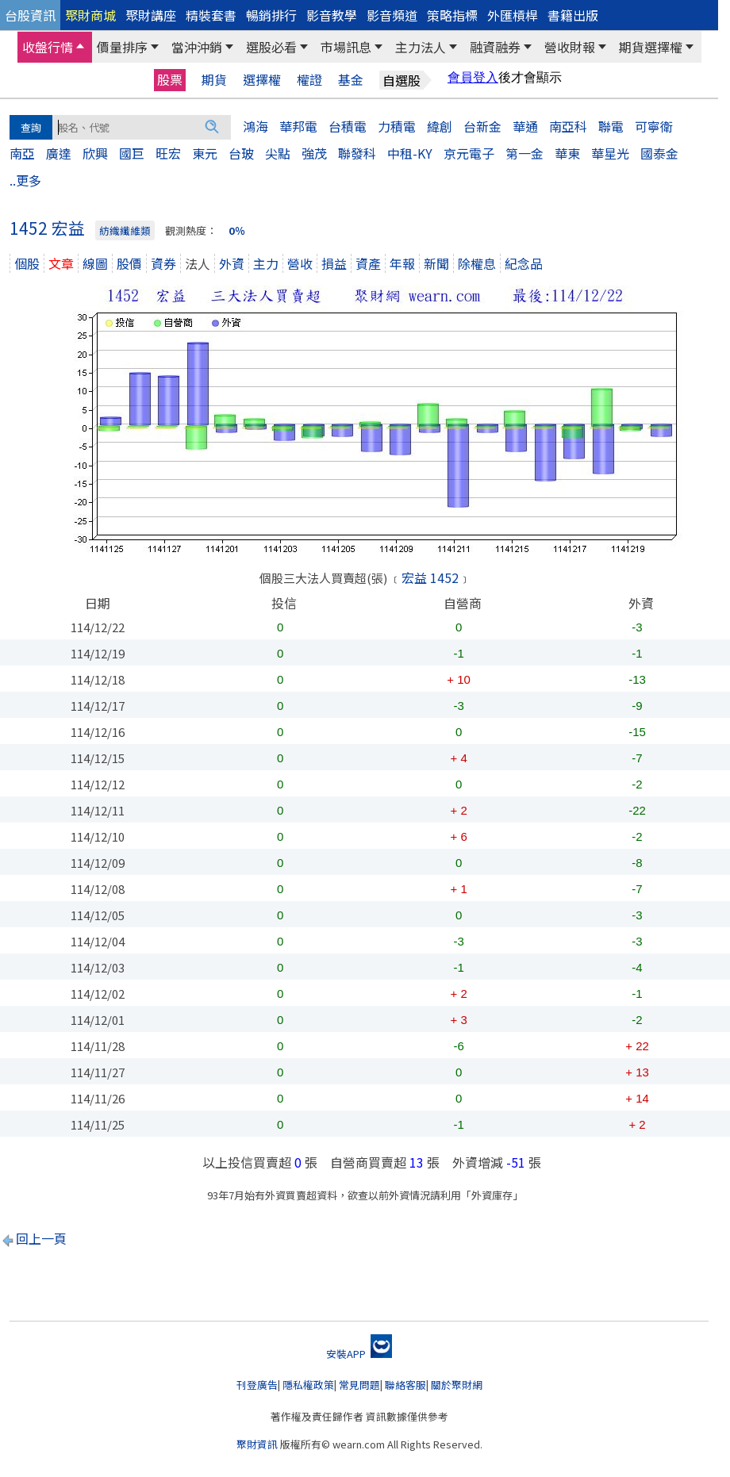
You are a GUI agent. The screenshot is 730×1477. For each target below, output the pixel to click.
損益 (334, 263)
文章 (61, 263)
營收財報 (569, 47)
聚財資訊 (257, 1444)
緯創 (439, 126)
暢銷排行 (271, 15)
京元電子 (469, 153)
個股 (27, 263)
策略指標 (452, 15)
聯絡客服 (405, 1384)
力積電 (397, 126)
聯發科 (357, 153)
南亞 (22, 153)
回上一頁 (41, 1238)
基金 (350, 79)
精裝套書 (211, 15)
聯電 (611, 126)
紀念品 (524, 263)
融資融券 (495, 47)
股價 (129, 263)
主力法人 (420, 47)
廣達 (58, 153)
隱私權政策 (308, 1384)
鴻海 (255, 126)
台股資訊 (30, 15)
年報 (402, 263)
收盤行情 (47, 47)
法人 (197, 263)
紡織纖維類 (125, 230)
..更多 (25, 180)
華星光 (610, 153)
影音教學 (331, 15)
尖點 (277, 153)
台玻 (241, 153)
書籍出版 (573, 15)
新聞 (436, 263)
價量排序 (122, 47)
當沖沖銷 (196, 47)
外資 (231, 263)
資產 (368, 263)
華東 (567, 153)
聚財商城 (90, 15)
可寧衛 (654, 126)
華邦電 (298, 126)
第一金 (524, 153)
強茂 (314, 153)
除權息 (477, 263)
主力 (266, 263)
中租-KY (409, 153)
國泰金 (659, 153)
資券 (163, 263)
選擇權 (262, 79)
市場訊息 (346, 47)
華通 (525, 126)
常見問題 (359, 1384)
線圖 (95, 263)
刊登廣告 (257, 1384)
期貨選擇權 (650, 47)
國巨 (131, 153)
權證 (309, 79)
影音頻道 (392, 15)
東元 (204, 153)
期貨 (214, 79)
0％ (237, 230)
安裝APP (359, 1353)
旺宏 (168, 153)
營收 (300, 263)
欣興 (95, 153)
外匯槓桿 (512, 15)
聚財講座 (150, 15)
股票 (169, 79)
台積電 (347, 126)
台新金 (482, 126)
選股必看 (271, 47)
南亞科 (568, 126)
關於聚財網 (456, 1384)
